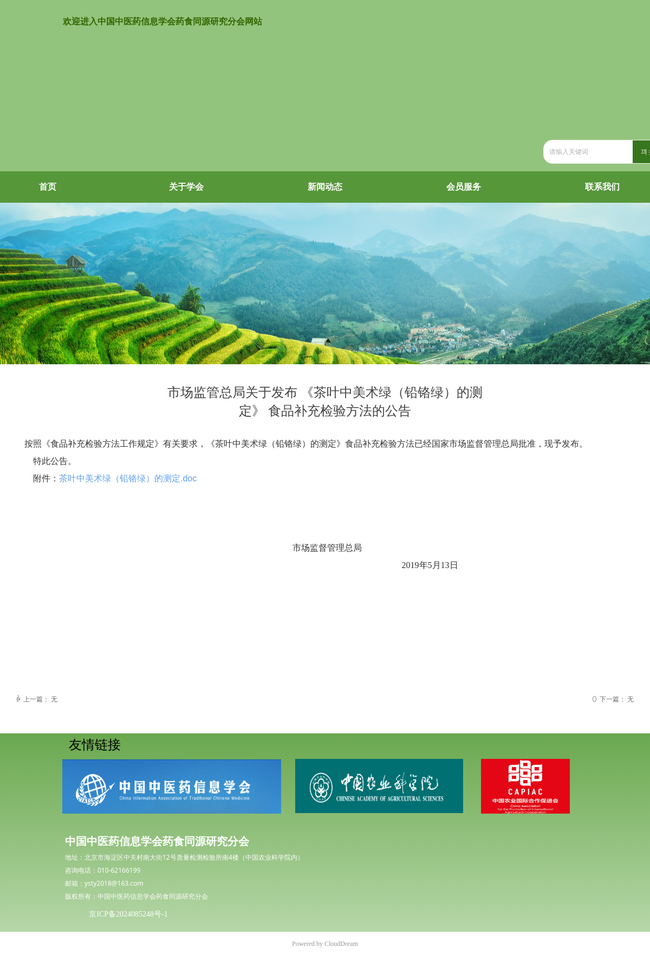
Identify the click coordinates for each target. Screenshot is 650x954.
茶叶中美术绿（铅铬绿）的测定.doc (128, 478)
